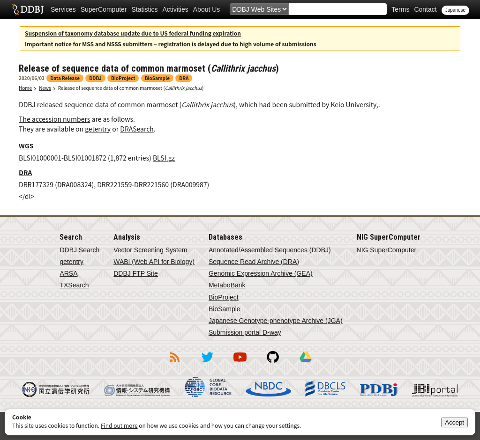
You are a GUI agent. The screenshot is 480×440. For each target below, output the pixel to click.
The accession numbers (54, 119)
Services (63, 9)
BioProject (224, 297)
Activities (175, 9)
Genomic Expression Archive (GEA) (261, 273)
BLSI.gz (164, 157)
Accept (454, 422)
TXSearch (74, 285)
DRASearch (137, 128)
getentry (98, 128)
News (45, 87)
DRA (25, 172)
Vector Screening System (150, 250)
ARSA (68, 273)
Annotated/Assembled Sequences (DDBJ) (270, 250)
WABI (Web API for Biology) (154, 261)
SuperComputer (104, 9)
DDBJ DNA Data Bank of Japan (28, 9)
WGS (26, 145)
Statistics (145, 9)
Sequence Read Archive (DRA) (254, 261)
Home (25, 87)
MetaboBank (227, 285)
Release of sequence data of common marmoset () (131, 87)
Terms (400, 9)
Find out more (119, 425)
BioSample (224, 309)
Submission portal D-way (245, 332)
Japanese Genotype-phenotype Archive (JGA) (276, 320)
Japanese (455, 10)
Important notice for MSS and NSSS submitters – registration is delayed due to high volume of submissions (170, 44)
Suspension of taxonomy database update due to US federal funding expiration (133, 33)
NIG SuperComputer (387, 250)
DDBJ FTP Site (135, 273)
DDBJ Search (79, 250)
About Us (206, 9)
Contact (425, 9)
